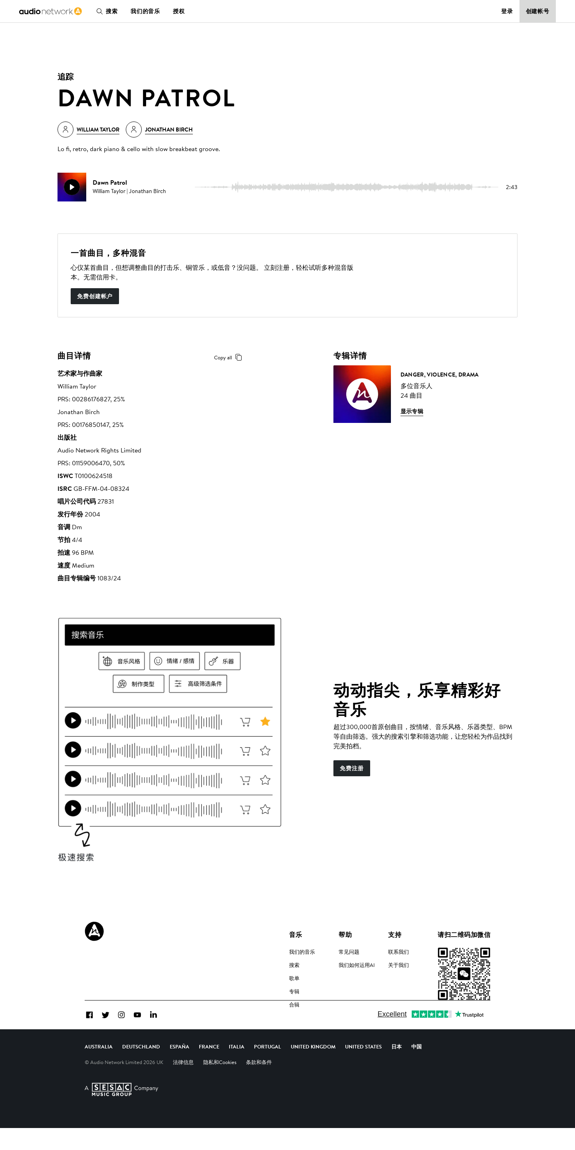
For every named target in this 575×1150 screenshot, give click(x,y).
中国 (416, 1068)
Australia (99, 1068)
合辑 (294, 1004)
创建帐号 (538, 11)
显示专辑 (412, 411)
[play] (72, 187)
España (179, 1068)
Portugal (267, 1068)
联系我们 (398, 951)
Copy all (229, 357)
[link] (50, 11)
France (209, 1068)
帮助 (345, 934)
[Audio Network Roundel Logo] (94, 931)
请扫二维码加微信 (464, 934)
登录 (507, 11)
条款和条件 (259, 1084)
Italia (236, 1068)
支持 (394, 934)
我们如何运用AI (357, 965)
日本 (396, 1068)
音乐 (295, 934)
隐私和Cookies (219, 1084)
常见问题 (349, 951)
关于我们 (398, 965)
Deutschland (141, 1068)
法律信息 (183, 1084)
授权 (179, 11)
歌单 (294, 978)
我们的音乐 (145, 11)
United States (363, 1068)
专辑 (294, 991)
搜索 (105, 11)
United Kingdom (313, 1068)
